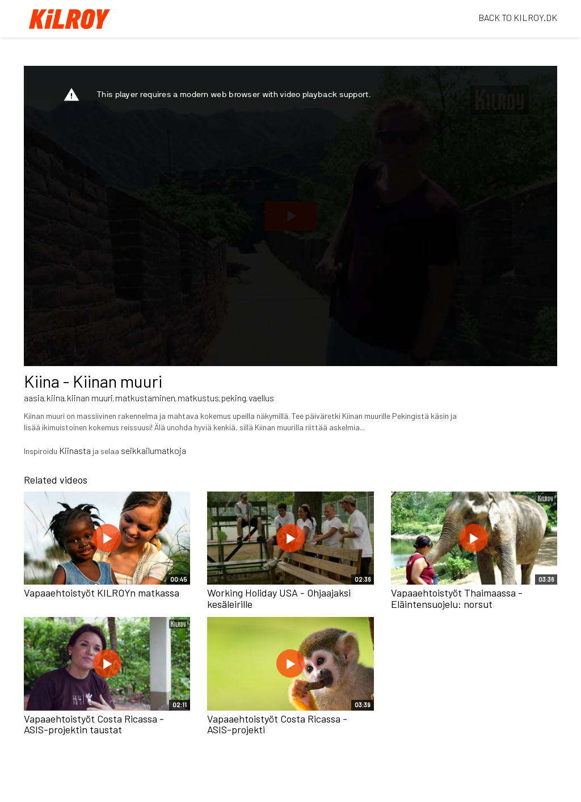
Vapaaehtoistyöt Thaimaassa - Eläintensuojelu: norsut (457, 598)
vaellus (261, 397)
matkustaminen (145, 397)
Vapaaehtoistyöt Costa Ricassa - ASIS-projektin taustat (94, 724)
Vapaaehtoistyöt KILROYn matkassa (101, 592)
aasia (34, 397)
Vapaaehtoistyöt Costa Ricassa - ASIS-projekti (277, 724)
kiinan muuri (90, 397)
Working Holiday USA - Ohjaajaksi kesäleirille (279, 598)
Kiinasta (75, 450)
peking (233, 397)
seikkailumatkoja (153, 450)
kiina (56, 397)
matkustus (198, 397)
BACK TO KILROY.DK (517, 17)
